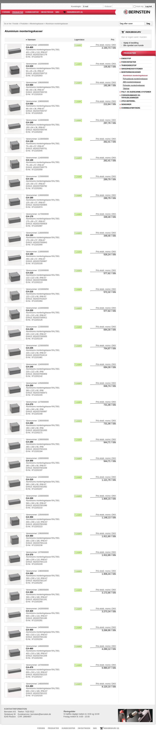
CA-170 (29, 216)
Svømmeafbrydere (130, 108)
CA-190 (29, 254)
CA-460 (29, 648)
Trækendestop (128, 65)
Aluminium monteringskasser (57, 24)
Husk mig (138, 6)
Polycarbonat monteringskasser (135, 79)
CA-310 (29, 479)
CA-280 (29, 423)
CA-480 (29, 686)
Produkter (24, 24)
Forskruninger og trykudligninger (130, 96)
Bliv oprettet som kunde (133, 45)
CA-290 (29, 442)
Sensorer (126, 104)
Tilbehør (126, 88)
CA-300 (29, 460)
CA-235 (29, 348)
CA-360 (29, 536)
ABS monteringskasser (132, 82)
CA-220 (29, 310)
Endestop (126, 58)
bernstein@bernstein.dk (40, 714)
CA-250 (29, 385)
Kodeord (108, 6)
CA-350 (29, 517)
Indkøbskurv (133, 32)
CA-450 (29, 630)
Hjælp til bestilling (130, 43)
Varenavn (31, 40)
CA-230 (29, 329)
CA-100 (29, 122)
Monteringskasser (37, 24)
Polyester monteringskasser (134, 85)
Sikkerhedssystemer (132, 69)
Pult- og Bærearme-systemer (136, 92)
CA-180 (29, 235)
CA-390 (29, 592)
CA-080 (29, 103)
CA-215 (29, 291)
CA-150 (29, 179)
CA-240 (29, 366)
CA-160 (29, 197)
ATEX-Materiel (128, 101)
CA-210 (29, 273)
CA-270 (29, 404)
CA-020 (29, 66)
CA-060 (29, 85)
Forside (15, 24)
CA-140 (29, 160)
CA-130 (29, 141)
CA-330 (29, 498)
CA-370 (29, 554)
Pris (112, 40)
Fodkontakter (128, 62)
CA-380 (29, 573)
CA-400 (29, 47)
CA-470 (29, 667)
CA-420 (29, 611)
